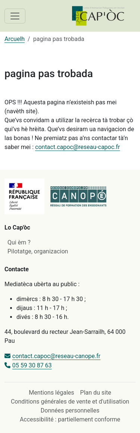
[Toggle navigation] (14, 16)
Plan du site (95, 392)
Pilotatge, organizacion (37, 251)
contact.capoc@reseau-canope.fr (56, 356)
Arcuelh (14, 38)
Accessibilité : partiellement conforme (70, 419)
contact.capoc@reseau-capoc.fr (77, 147)
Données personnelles (70, 410)
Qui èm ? (19, 242)
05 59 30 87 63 (32, 365)
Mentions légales (51, 392)
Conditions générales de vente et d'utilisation (70, 401)
